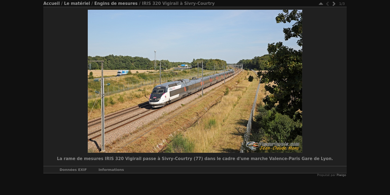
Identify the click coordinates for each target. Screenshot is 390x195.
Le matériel (77, 3)
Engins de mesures (116, 3)
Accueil (51, 3)
